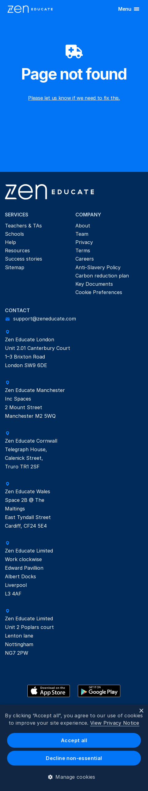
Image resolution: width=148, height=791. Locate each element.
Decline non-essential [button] (74, 758)
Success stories (23, 259)
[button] (74, 777)
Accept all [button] (74, 740)
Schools (14, 234)
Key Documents (94, 284)
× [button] (141, 711)
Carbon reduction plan (102, 276)
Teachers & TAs (23, 226)
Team (81, 234)
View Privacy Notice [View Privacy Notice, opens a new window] (114, 723)
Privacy (84, 242)
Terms (82, 250)
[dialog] (74, 747)
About (82, 226)
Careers (84, 259)
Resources (17, 250)
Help (10, 242)
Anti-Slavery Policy (98, 267)
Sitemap (14, 267)
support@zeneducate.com (44, 319)
